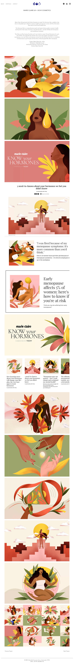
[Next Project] (66, 651)
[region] (37, 4)
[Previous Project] (8, 651)
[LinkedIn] (67, 4)
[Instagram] (70, 4)
